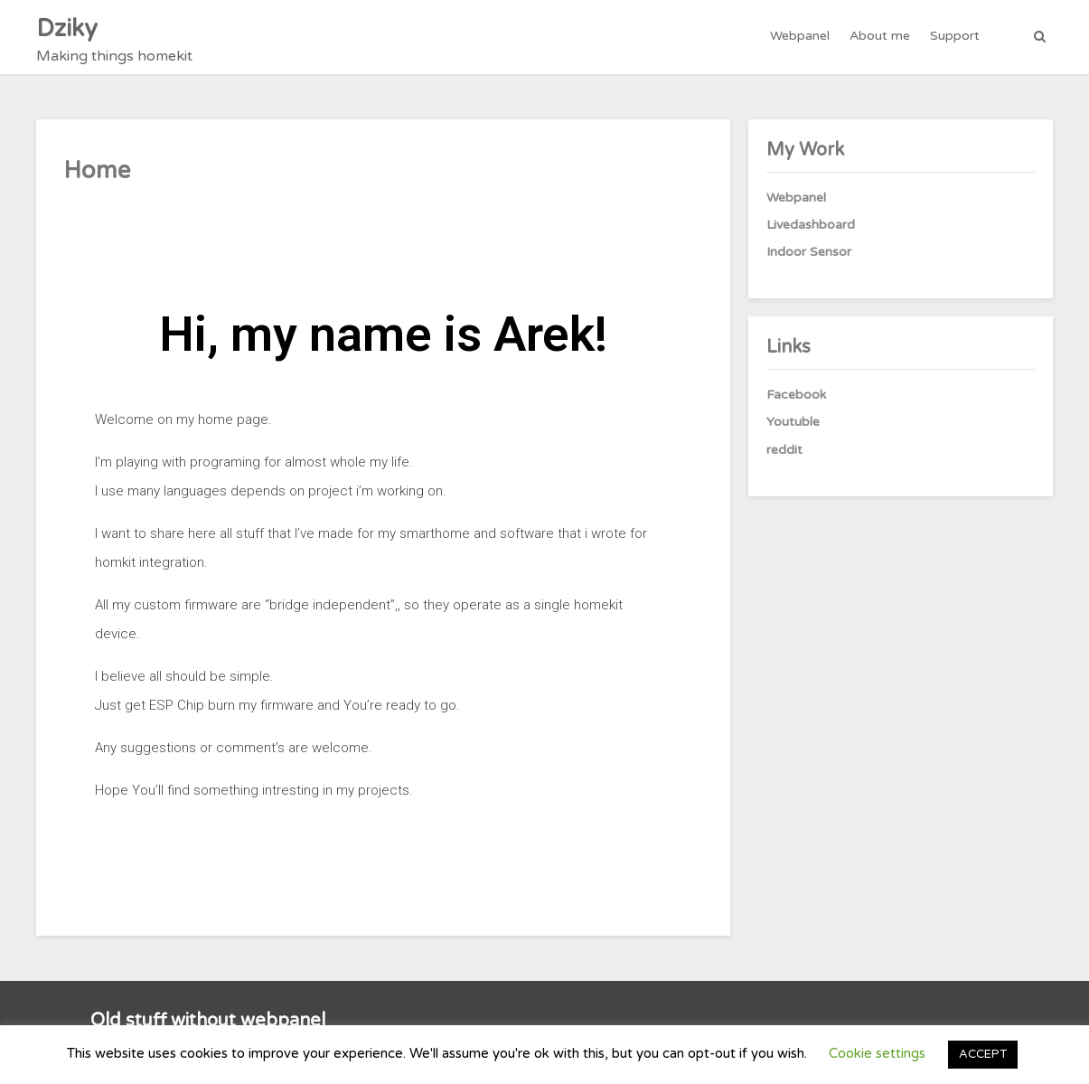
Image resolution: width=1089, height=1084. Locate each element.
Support (955, 35)
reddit (784, 449)
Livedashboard (810, 224)
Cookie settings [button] (877, 1053)
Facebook (796, 394)
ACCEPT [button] (983, 1054)
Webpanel (800, 35)
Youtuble (793, 421)
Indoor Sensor (808, 251)
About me (880, 35)
